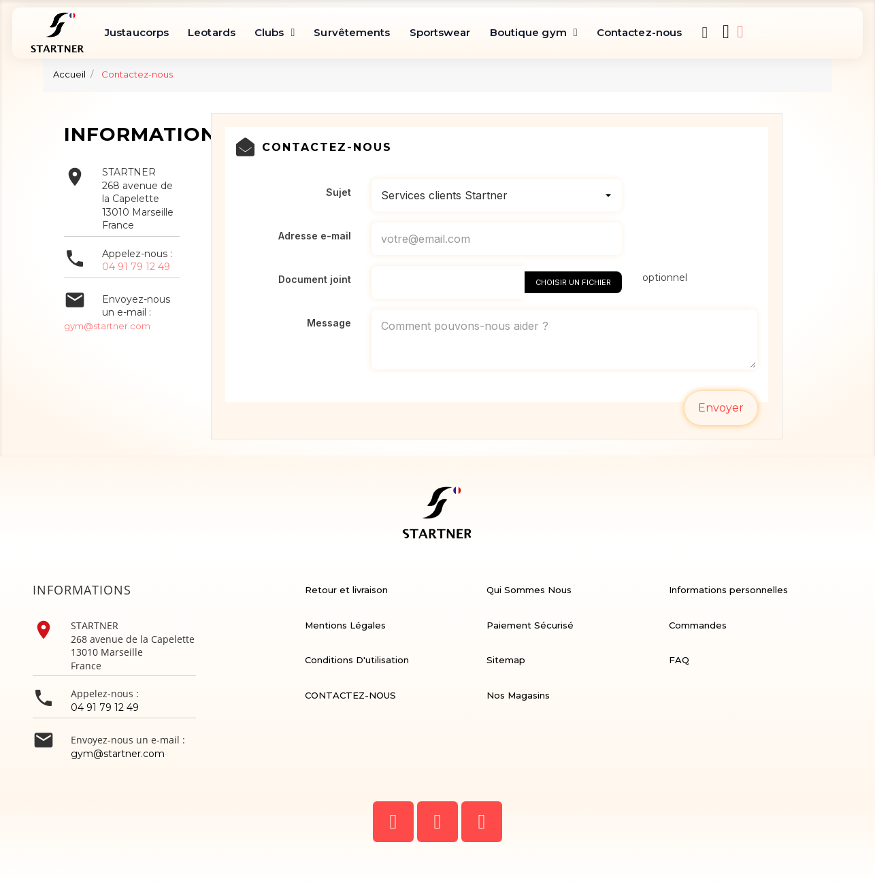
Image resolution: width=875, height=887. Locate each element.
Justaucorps (137, 32)
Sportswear (440, 32)
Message (329, 323)
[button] (705, 32)
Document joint (314, 279)
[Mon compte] (740, 31)
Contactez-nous (639, 32)
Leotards (211, 32)
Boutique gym (534, 32)
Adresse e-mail (314, 235)
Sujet (338, 192)
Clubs (274, 32)
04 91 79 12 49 (136, 267)
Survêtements (352, 32)
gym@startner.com (107, 325)
